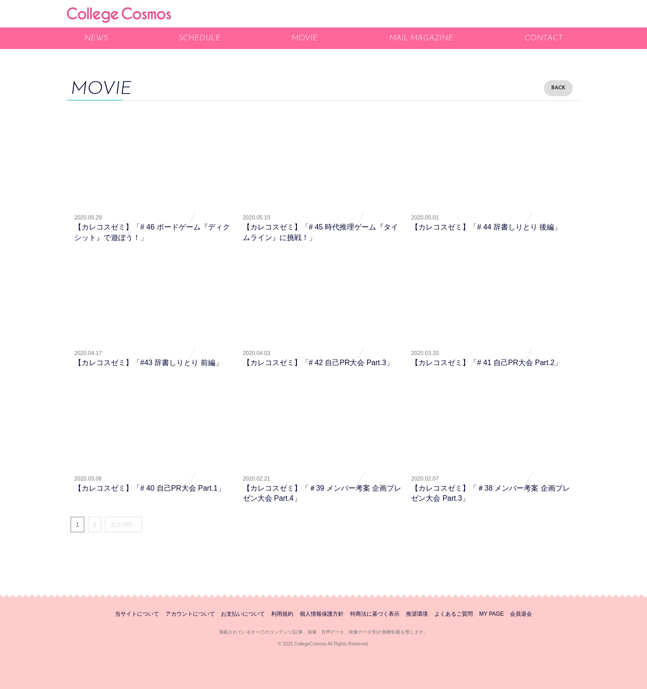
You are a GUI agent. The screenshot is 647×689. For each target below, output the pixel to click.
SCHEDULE (199, 38)
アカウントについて (190, 614)
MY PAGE (491, 614)
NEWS (96, 38)
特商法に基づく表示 (375, 614)
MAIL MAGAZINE (421, 38)
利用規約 (282, 614)
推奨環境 (417, 614)
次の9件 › (123, 524)
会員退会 (521, 614)
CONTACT (543, 38)
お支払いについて (243, 614)
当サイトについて (137, 614)
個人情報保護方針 (322, 614)
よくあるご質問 (453, 614)
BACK (558, 88)
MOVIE (304, 38)
